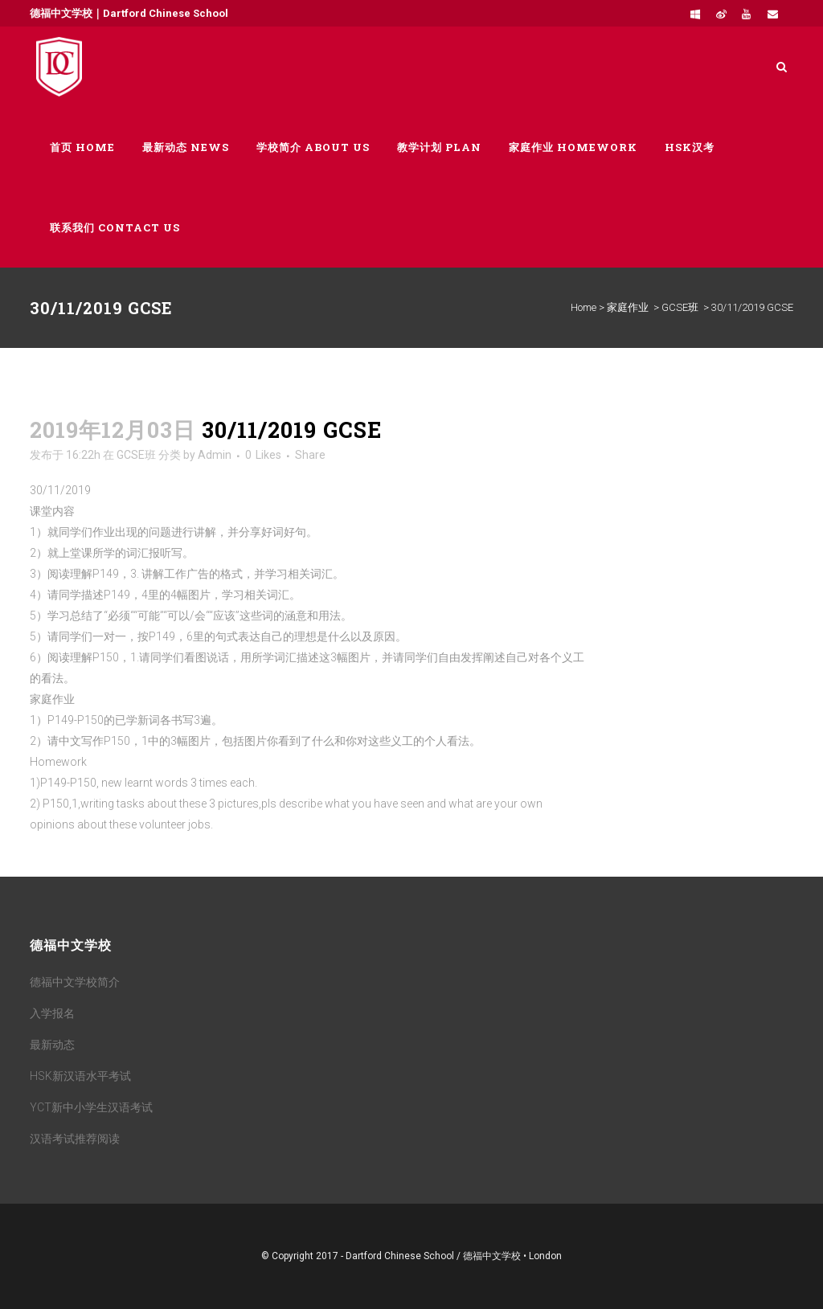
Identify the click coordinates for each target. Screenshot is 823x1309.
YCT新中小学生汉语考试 (91, 1107)
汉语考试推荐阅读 (75, 1138)
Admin (214, 454)
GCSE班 (679, 307)
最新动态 (52, 1044)
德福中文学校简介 (75, 982)
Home (583, 307)
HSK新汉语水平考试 (80, 1076)
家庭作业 (628, 307)
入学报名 (52, 1013)
